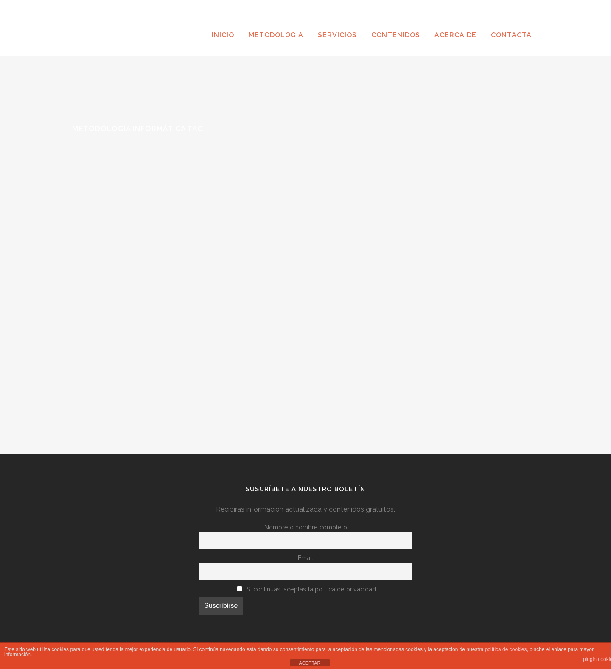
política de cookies (506, 649)
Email (305, 557)
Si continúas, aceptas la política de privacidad (311, 589)
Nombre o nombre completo (305, 527)
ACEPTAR (309, 663)
